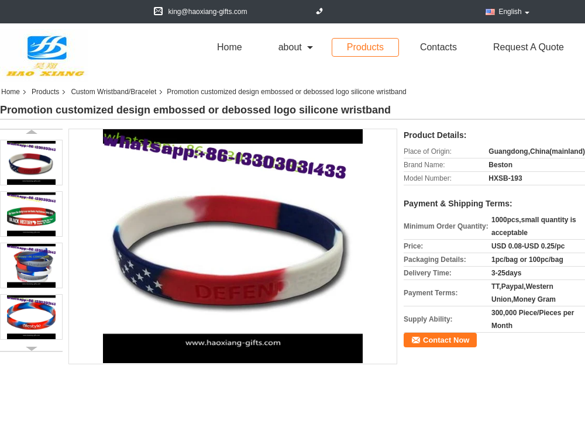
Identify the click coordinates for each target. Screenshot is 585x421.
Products (365, 47)
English (513, 12)
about (290, 47)
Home (229, 47)
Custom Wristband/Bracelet (113, 92)
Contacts (438, 47)
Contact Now (446, 340)
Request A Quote (528, 47)
